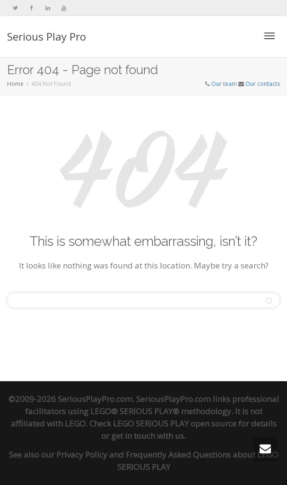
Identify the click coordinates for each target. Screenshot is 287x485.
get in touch (133, 435)
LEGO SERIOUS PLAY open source (174, 423)
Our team (224, 84)
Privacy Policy (81, 454)
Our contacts (262, 84)
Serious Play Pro (46, 36)
